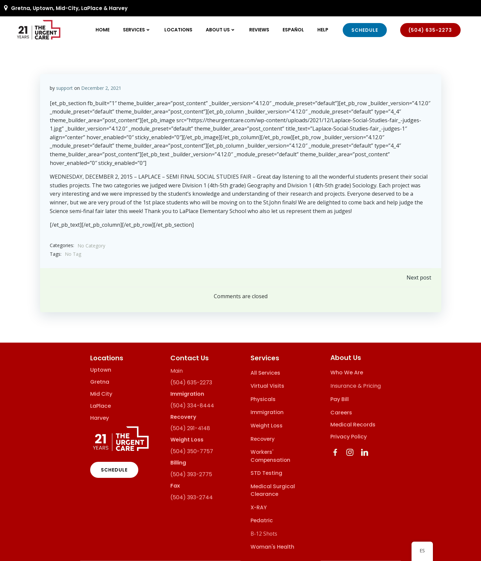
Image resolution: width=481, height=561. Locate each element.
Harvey (99, 418)
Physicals (263, 399)
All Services (265, 372)
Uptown (100, 370)
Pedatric (262, 520)
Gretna (99, 382)
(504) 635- (185, 382)
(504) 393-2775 (191, 474)
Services (137, 29)
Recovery (263, 438)
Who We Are (347, 373)
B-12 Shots (264, 533)
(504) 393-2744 (191, 497)
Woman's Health (272, 547)
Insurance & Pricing (356, 386)
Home (103, 29)
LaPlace (100, 406)
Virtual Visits (267, 386)
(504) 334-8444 (192, 405)
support (64, 87)
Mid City (101, 394)
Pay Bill (340, 399)
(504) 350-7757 (191, 451)
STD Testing (266, 473)
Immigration (267, 412)
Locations (179, 29)
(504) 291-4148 (190, 428)
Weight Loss (267, 425)
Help (323, 29)
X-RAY (259, 507)
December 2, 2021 (101, 87)
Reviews (260, 29)
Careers (341, 413)
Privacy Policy (349, 437)
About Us (221, 29)
